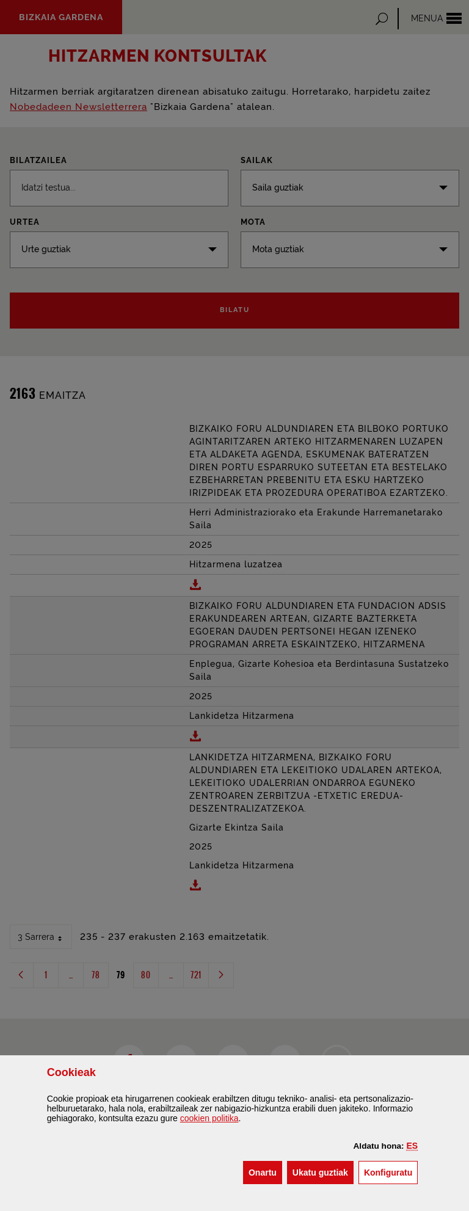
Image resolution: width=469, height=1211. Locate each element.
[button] (412, 1146)
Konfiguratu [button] (391, 1171)
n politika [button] (209, 1118)
